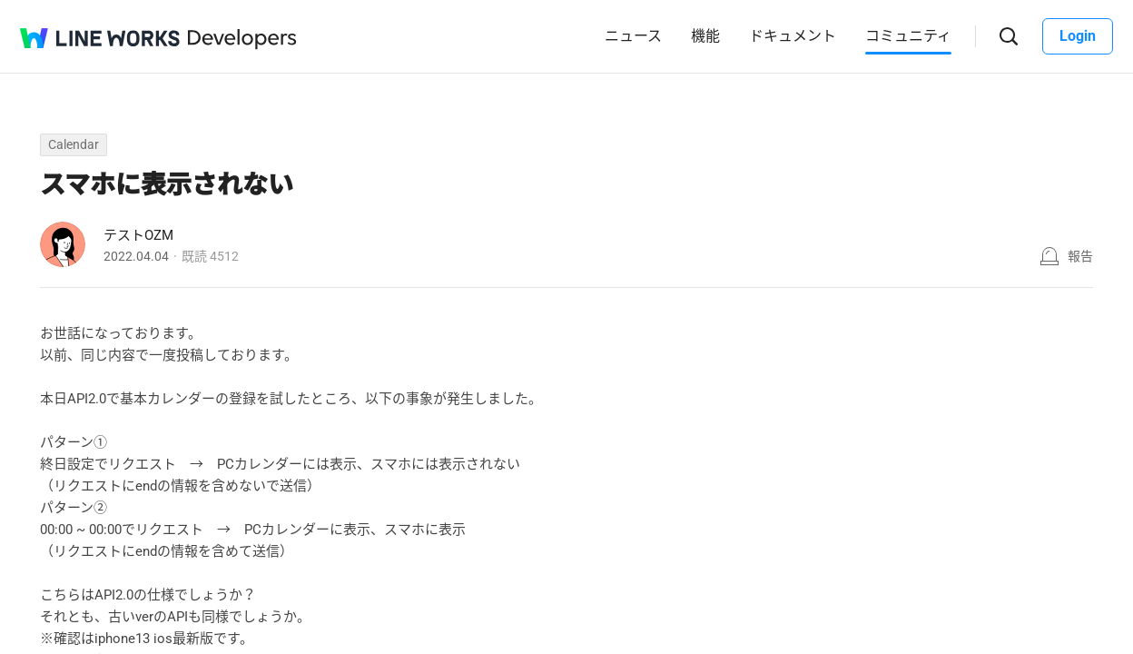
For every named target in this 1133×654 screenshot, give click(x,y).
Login (1077, 36)
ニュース (633, 36)
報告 (1080, 256)
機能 (705, 36)
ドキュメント (792, 36)
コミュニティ (908, 36)
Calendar (73, 144)
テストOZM (138, 235)
